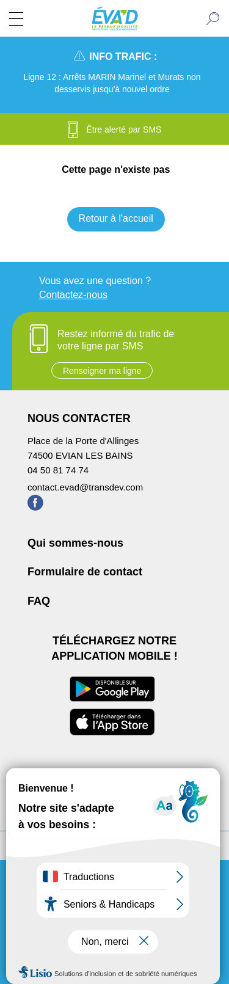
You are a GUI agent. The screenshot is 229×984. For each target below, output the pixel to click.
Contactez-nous (73, 295)
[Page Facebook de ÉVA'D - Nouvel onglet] (35, 507)
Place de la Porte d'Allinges (83, 441)
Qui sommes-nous (75, 543)
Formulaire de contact (84, 572)
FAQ (38, 601)
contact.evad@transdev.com (85, 487)
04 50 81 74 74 (58, 470)
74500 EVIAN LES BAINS (80, 455)
